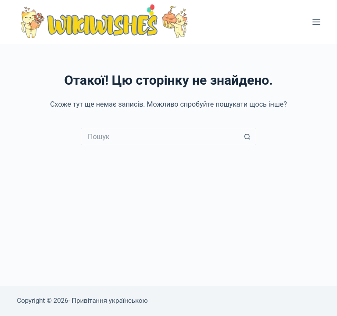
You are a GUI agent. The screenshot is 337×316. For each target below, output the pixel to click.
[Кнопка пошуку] (247, 136)
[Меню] (316, 22)
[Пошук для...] (160, 136)
